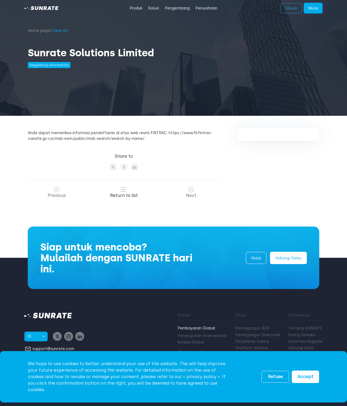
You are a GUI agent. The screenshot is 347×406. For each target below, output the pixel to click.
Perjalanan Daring (252, 341)
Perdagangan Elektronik (257, 335)
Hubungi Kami (300, 348)
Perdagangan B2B (252, 328)
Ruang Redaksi (301, 335)
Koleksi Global (191, 342)
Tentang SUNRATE (305, 328)
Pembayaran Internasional (202, 336)
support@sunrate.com (53, 348)
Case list (60, 30)
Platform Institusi (251, 348)
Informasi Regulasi (305, 341)
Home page (39, 30)
